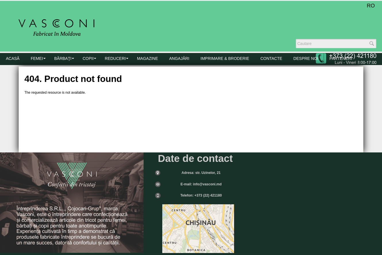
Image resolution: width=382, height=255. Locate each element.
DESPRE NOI (306, 58)
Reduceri (115, 58)
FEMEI (37, 58)
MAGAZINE (147, 58)
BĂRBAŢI (63, 58)
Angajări (179, 58)
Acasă (13, 58)
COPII (88, 58)
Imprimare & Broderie (224, 58)
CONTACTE (271, 58)
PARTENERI (340, 58)
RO (371, 6)
